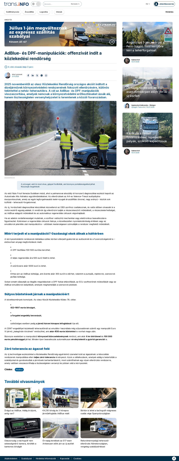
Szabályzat (26, 458)
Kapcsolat (64, 458)
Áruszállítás (29, 12)
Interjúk (59, 12)
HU (148, 4)
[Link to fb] (174, 459)
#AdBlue (19, 370)
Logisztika (44, 12)
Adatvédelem (10, 458)
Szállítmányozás (12, 12)
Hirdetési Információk (46, 458)
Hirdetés (169, 12)
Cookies (77, 458)
